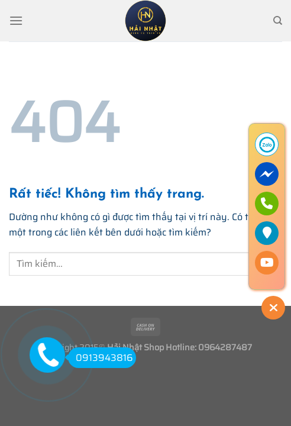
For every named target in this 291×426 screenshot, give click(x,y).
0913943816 (100, 357)
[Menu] (16, 20)
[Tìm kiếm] (277, 20)
